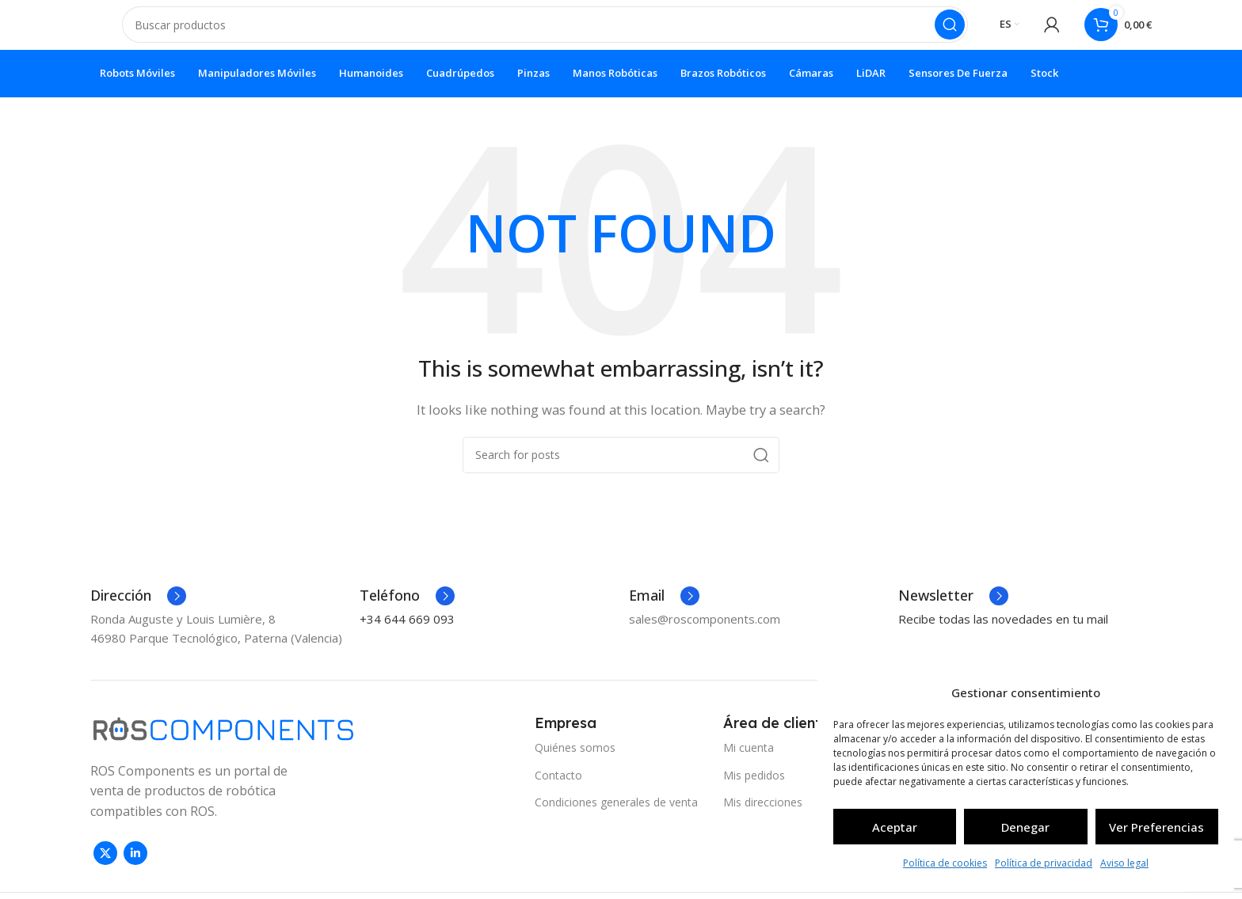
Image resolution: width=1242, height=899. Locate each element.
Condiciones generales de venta (616, 815)
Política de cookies (945, 863)
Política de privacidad (1043, 863)
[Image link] (223, 741)
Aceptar (894, 827)
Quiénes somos (575, 761)
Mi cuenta (748, 761)
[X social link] (105, 866)
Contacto (558, 788)
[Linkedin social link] (135, 866)
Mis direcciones (762, 815)
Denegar (1025, 827)
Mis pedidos (754, 788)
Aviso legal (1124, 863)
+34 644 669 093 (407, 632)
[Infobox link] (138, 609)
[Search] (545, 31)
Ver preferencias (1156, 827)
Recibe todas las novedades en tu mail (1003, 632)
